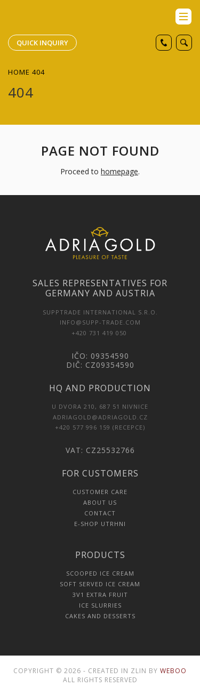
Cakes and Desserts (100, 616)
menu (183, 16)
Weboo (173, 670)
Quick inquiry (42, 42)
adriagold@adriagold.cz (100, 417)
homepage (119, 171)
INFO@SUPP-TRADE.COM (100, 322)
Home (19, 72)
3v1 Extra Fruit (100, 595)
